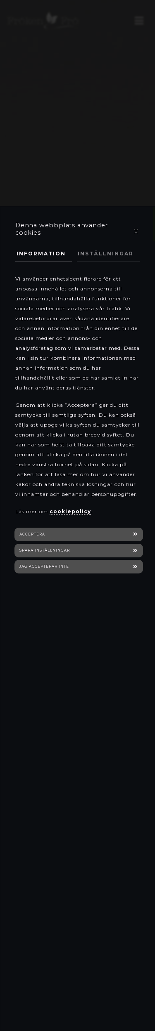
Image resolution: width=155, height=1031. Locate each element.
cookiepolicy (70, 511)
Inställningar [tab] (106, 253)
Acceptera (32, 534)
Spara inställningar (44, 550)
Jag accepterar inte (44, 566)
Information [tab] (41, 253)
